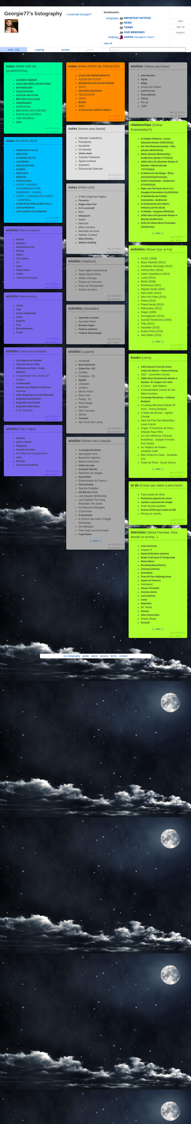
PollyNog (113, 37)
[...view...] (95, 540)
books (142, 357)
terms (114, 656)
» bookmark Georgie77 (79, 14)
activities (84, 308)
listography (112, 18)
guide (86, 656)
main (13, 49)
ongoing (40, 49)
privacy (104, 656)
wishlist (24, 230)
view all (108, 43)
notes (22, 141)
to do (158, 485)
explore (180, 32)
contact (123, 656)
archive (66, 49)
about (94, 656)
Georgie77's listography (33, 13)
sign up (180, 26)
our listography (71, 656)
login (180, 21)
